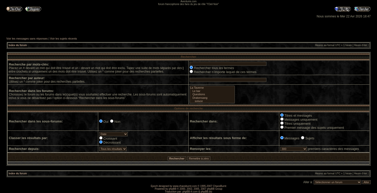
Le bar (212, 91)
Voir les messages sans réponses (27, 38)
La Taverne (212, 87)
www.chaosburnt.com (185, 186)
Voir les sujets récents (63, 38)
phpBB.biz (206, 191)
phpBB (172, 188)
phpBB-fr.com (190, 191)
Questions (212, 94)
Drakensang (212, 98)
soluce (212, 101)
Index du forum (18, 45)
